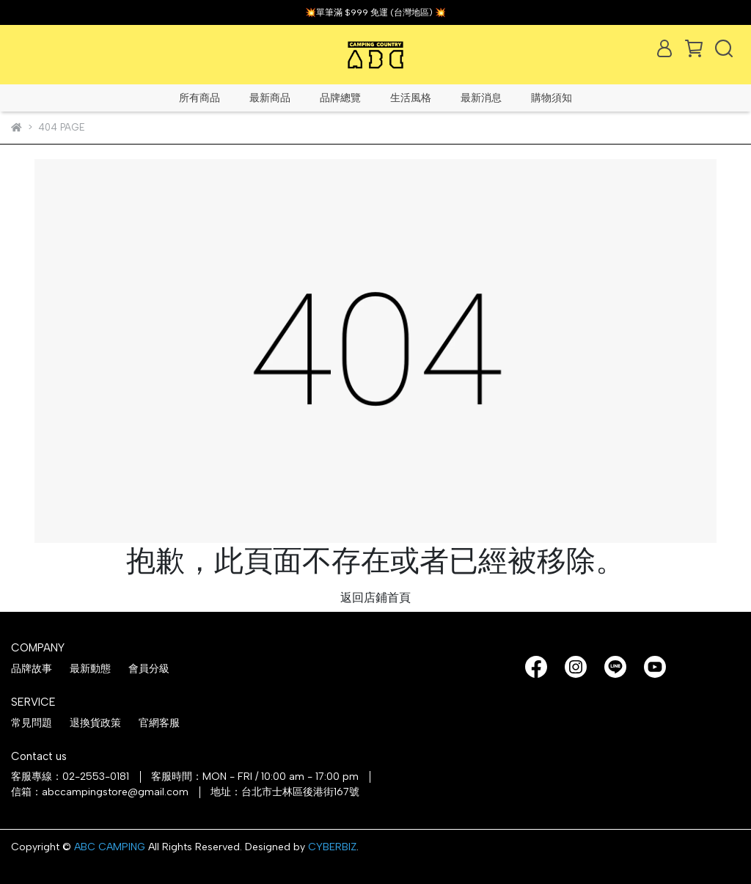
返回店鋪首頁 (375, 597)
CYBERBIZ (332, 847)
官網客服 (159, 723)
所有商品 (199, 98)
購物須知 (551, 98)
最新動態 (90, 668)
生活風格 (410, 98)
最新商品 (269, 98)
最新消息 (481, 98)
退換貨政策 (95, 723)
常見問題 (31, 723)
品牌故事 (31, 668)
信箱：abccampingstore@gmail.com (99, 792)
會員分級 (148, 668)
